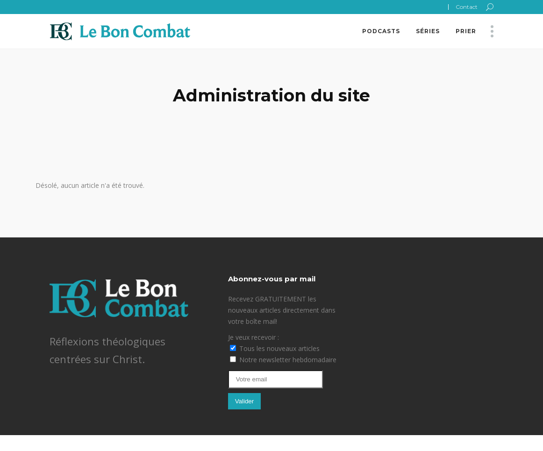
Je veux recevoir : (253, 337)
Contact (467, 6)
